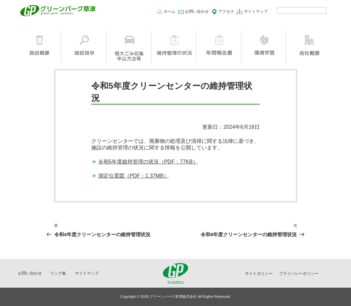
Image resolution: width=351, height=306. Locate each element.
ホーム (169, 11)
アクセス (226, 11)
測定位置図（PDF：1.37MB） (133, 176)
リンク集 (58, 273)
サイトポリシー (259, 273)
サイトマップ (256, 11)
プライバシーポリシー (298, 273)
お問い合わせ (197, 11)
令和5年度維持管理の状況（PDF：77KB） (148, 161)
